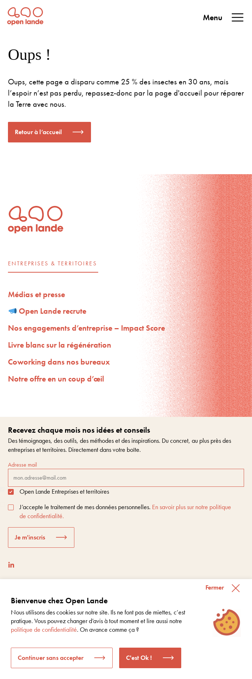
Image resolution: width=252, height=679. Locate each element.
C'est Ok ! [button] (139, 657)
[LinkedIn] (11, 565)
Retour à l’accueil (38, 132)
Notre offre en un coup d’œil (56, 379)
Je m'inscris (30, 537)
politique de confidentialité (44, 629)
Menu (224, 17)
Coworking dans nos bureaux (59, 362)
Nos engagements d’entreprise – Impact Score (86, 328)
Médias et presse (36, 294)
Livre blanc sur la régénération (59, 345)
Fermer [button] (214, 587)
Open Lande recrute (48, 311)
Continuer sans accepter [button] (50, 657)
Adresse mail (126, 474)
